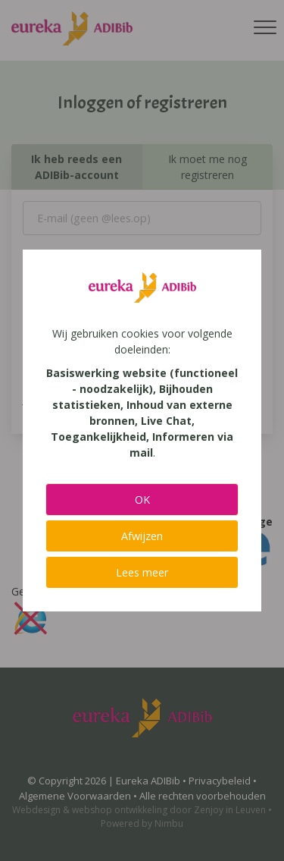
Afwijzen (142, 536)
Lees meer (142, 572)
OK (142, 499)
